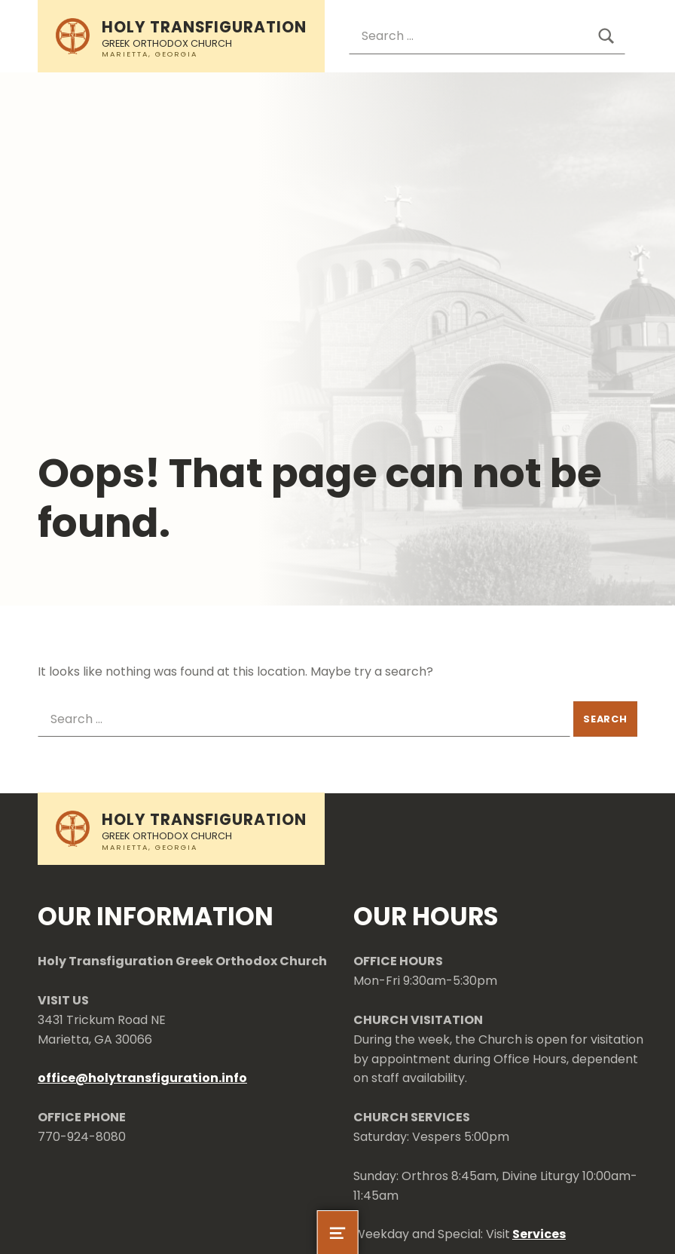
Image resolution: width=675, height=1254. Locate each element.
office (56, 1078)
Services (539, 1234)
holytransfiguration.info (167, 1078)
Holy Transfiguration (204, 27)
